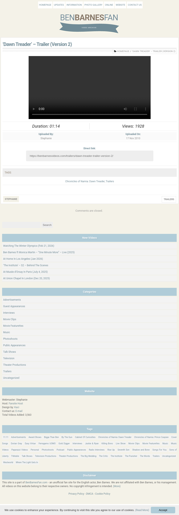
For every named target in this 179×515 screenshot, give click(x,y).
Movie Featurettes (13, 325)
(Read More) (142, 510)
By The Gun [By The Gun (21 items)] (67, 437)
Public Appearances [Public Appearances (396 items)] (76, 450)
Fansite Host (16, 403)
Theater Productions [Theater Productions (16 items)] (68, 456)
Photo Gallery (93, 5)
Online (109, 5)
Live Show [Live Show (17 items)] (120, 443)
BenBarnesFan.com (36, 482)
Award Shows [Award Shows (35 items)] (35, 437)
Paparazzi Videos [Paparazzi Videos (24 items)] (19, 450)
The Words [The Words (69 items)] (145, 456)
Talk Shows (9, 351)
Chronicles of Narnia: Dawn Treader (85, 181)
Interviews (9, 312)
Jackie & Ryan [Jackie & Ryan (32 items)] (92, 443)
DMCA (89, 493)
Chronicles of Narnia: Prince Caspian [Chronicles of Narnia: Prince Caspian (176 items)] (151, 437)
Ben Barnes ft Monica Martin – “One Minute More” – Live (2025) (39, 252)
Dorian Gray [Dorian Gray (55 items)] (16, 443)
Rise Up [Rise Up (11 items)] (111, 450)
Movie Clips (9, 319)
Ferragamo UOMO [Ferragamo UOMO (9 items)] (47, 443)
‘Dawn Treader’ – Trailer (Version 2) (37, 44)
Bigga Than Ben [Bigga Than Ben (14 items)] (51, 437)
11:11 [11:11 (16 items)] (5, 437)
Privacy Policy (76, 493)
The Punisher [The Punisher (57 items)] (131, 456)
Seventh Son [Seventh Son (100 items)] (123, 450)
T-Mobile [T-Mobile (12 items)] (15, 456)
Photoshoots (10, 338)
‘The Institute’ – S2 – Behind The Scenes (25, 265)
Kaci (16, 407)
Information (74, 5)
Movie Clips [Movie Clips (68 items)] (134, 443)
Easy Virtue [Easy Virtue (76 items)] (30, 443)
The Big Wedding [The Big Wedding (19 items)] (88, 456)
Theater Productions (14, 364)
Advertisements (12, 299)
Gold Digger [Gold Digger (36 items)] (64, 443)
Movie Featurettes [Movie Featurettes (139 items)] (150, 443)
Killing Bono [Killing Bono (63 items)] (107, 443)
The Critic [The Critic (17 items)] (103, 456)
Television (8, 358)
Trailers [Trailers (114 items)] (155, 456)
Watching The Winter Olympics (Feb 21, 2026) (28, 245)
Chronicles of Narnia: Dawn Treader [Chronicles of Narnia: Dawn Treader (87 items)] (114, 437)
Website (120, 5)
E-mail (19, 411)
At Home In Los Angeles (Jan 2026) (23, 258)
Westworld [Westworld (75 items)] (8, 462)
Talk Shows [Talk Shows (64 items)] (27, 456)
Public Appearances (14, 345)
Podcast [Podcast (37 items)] (60, 450)
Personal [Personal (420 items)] (35, 450)
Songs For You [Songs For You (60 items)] (159, 450)
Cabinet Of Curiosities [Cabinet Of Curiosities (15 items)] (85, 437)
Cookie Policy (102, 493)
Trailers (110, 181)
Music (6, 332)
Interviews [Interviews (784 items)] (77, 443)
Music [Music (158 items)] (165, 443)
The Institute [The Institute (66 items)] (116, 456)
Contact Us (135, 5)
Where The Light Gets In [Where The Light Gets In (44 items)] (27, 462)
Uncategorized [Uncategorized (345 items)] (169, 456)
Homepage (45, 5)
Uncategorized (11, 377)
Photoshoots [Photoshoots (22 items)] (48, 450)
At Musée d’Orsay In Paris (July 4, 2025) (25, 271)
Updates (59, 5)
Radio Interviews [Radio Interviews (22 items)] (97, 450)
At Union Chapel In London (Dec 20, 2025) (26, 278)
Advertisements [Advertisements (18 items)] (18, 437)
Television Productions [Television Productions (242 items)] (45, 456)
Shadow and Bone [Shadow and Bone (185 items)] (141, 450)
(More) (117, 486)
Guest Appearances (14, 306)
